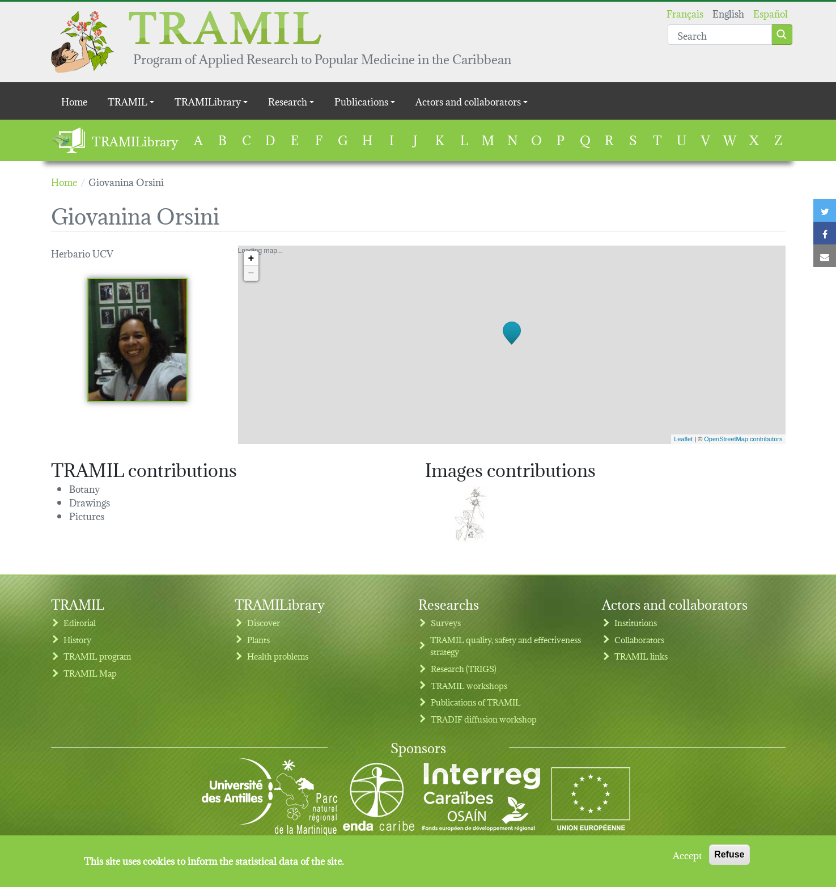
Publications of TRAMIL (476, 701)
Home (74, 100)
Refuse (729, 857)
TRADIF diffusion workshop (484, 718)
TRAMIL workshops (469, 685)
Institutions (635, 622)
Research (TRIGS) (463, 668)
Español (770, 12)
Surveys (446, 622)
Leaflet (683, 439)
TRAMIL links (641, 655)
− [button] (251, 273)
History (77, 639)
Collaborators (639, 639)
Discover (263, 622)
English (728, 12)
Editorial (79, 622)
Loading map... (510, 345)
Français (685, 12)
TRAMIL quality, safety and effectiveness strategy (505, 645)
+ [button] (251, 258)
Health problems (277, 655)
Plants (258, 639)
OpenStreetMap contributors (743, 439)
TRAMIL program (97, 655)
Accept (687, 857)
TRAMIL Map (90, 672)
